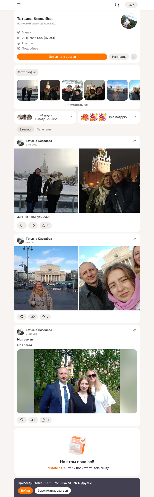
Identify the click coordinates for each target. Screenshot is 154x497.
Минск (26, 32)
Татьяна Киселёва (35, 18)
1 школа (27, 43)
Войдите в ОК (55, 468)
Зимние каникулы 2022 (33, 217)
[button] (26, 72)
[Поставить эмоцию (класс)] (46, 225)
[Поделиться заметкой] (33, 225)
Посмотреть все (77, 105)
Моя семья (24, 345)
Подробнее (30, 48)
